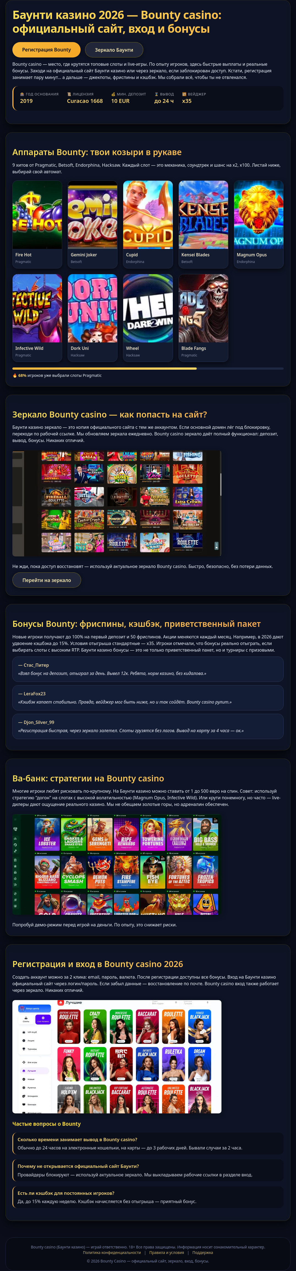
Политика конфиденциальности (112, 1252)
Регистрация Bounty (47, 49)
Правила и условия (166, 1252)
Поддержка (203, 1252)
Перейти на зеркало (47, 580)
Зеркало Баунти (115, 49)
